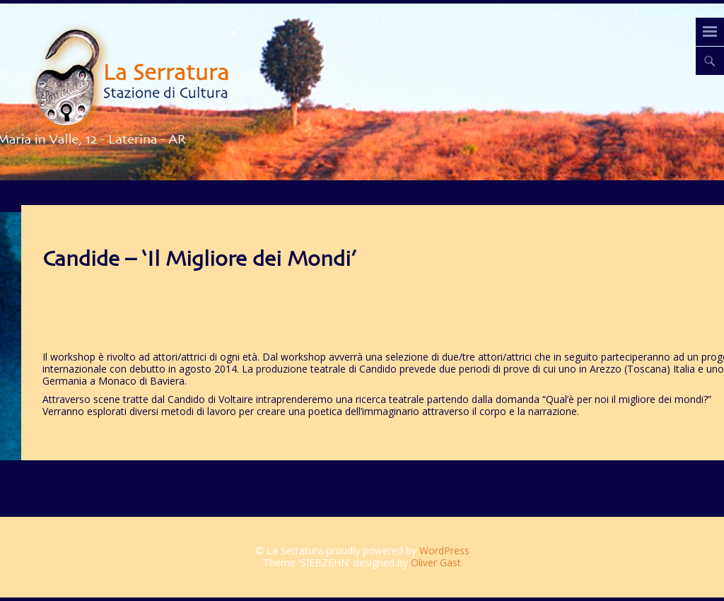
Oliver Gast (436, 562)
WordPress (444, 550)
